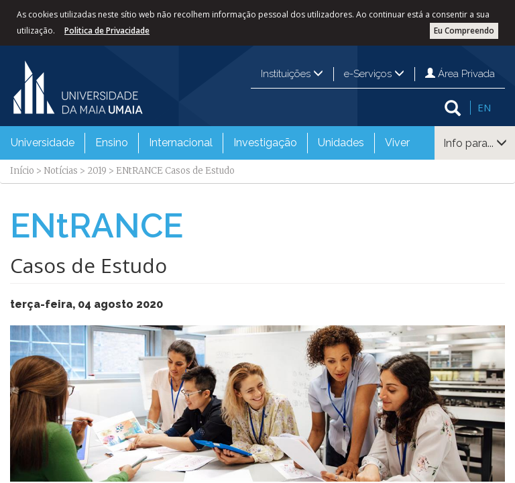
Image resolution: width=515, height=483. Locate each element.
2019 (97, 170)
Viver (397, 142)
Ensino (111, 142)
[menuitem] (42, 143)
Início (22, 170)
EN (484, 107)
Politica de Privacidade (107, 30)
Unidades (341, 142)
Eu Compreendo (464, 30)
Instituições (292, 74)
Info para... (475, 143)
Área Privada (460, 74)
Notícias (61, 170)
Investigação (265, 142)
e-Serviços (374, 74)
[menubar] (210, 143)
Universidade (42, 142)
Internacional (181, 142)
